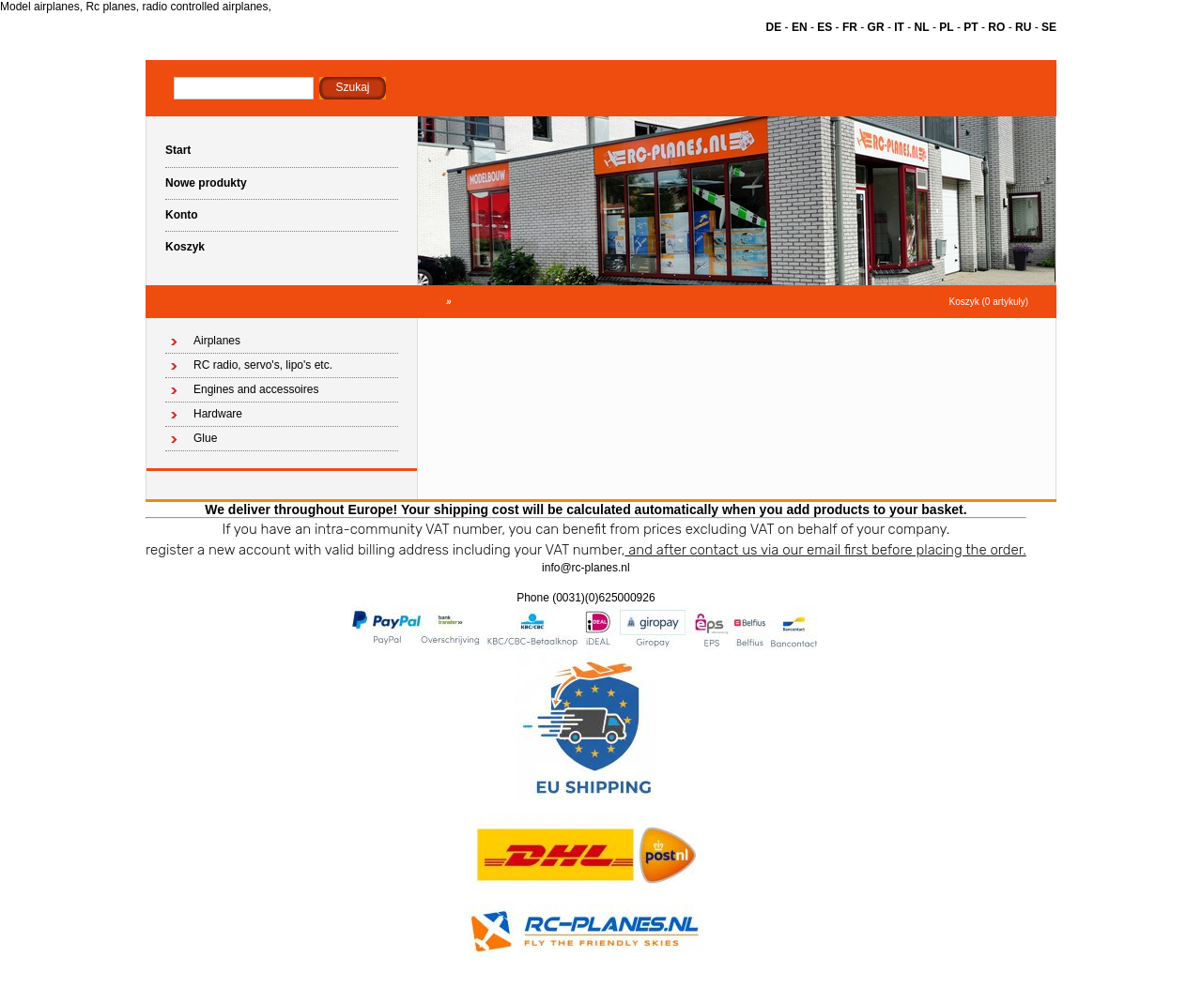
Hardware (217, 413)
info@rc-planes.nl (586, 567)
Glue (205, 438)
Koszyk (185, 246)
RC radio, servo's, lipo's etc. (262, 365)
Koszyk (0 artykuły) (988, 301)
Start (178, 150)
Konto (181, 214)
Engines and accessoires (255, 389)
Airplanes (216, 340)
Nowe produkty (206, 183)
